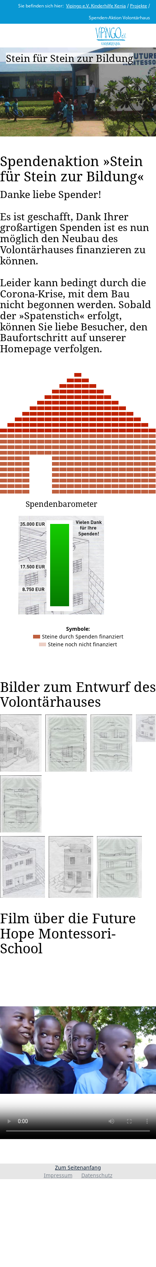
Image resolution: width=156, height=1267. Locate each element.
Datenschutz (97, 1175)
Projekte (138, 6)
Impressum (58, 1175)
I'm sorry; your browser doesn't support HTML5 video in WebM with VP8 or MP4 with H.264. (78, 1050)
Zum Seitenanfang (78, 1167)
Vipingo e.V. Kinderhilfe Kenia (96, 6)
